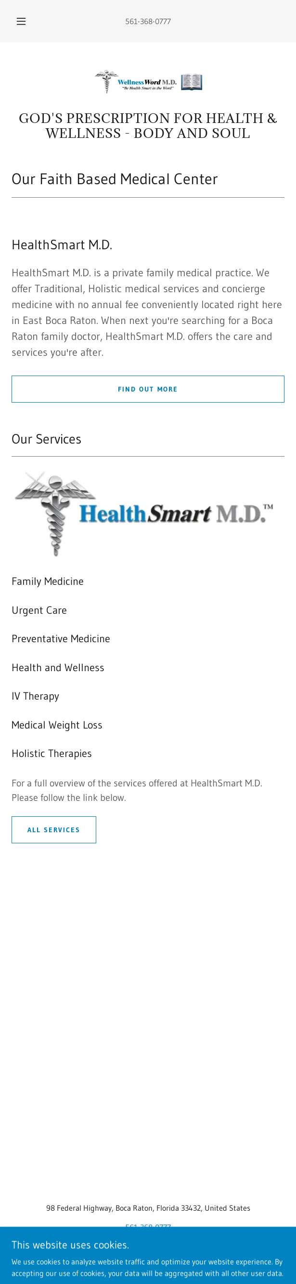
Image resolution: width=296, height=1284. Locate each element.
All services (53, 829)
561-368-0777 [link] (148, 21)
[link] (148, 80)
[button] (24, 21)
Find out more (148, 389)
